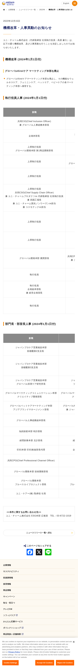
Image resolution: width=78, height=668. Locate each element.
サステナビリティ (11, 571)
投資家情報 (8, 578)
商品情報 (7, 590)
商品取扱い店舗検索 (12, 634)
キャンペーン (9, 596)
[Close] (74, 645)
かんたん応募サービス (13, 621)
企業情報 (7, 565)
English (66, 3)
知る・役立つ (9, 603)
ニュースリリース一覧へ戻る (39, 533)
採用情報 (7, 584)
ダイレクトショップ (12, 628)
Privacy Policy (14, 655)
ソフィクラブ (9, 615)
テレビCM (7, 609)
